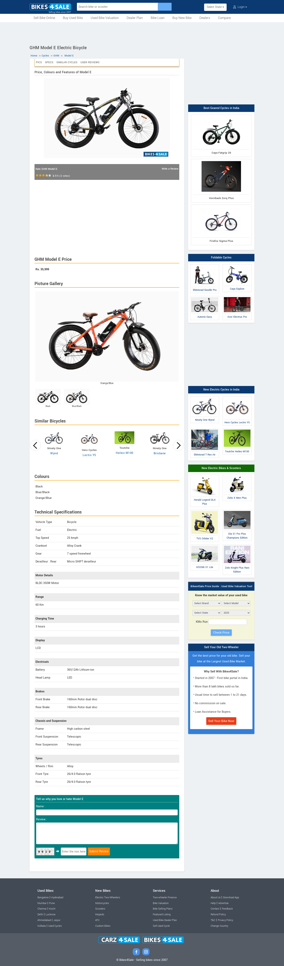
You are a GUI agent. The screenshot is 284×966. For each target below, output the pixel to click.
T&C (213, 920)
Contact (215, 909)
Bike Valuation (161, 903)
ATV (97, 920)
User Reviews (89, 62)
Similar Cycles (66, 62)
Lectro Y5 (89, 455)
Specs (49, 62)
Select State (215, 7)
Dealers (204, 18)
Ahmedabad (44, 920)
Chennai (42, 909)
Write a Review (170, 169)
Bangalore (43, 897)
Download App (231, 897)
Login (240, 7)
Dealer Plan (135, 18)
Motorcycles (102, 903)
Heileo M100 (124, 453)
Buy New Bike (182, 18)
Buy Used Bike (73, 18)
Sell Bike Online (44, 18)
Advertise (223, 903)
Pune (52, 903)
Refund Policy (218, 914)
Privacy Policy (225, 920)
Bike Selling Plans (162, 909)
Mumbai (42, 903)
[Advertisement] (142, 33)
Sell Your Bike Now (221, 721)
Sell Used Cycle (161, 926)
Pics (39, 62)
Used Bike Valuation (105, 18)
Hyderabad (57, 897)
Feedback (227, 909)
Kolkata (41, 926)
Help (213, 903)
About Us (215, 897)
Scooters (100, 909)
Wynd (54, 453)
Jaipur (56, 920)
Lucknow (51, 914)
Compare (224, 18)
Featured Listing (162, 914)
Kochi (52, 909)
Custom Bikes (102, 926)
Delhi (40, 914)
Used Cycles (55, 926)
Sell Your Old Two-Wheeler (221, 647)
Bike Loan (157, 18)
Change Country (219, 926)
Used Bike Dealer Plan (165, 920)
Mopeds (99, 914)
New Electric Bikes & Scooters (221, 468)
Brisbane (160, 453)
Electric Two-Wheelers (107, 897)
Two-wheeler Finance (165, 897)
